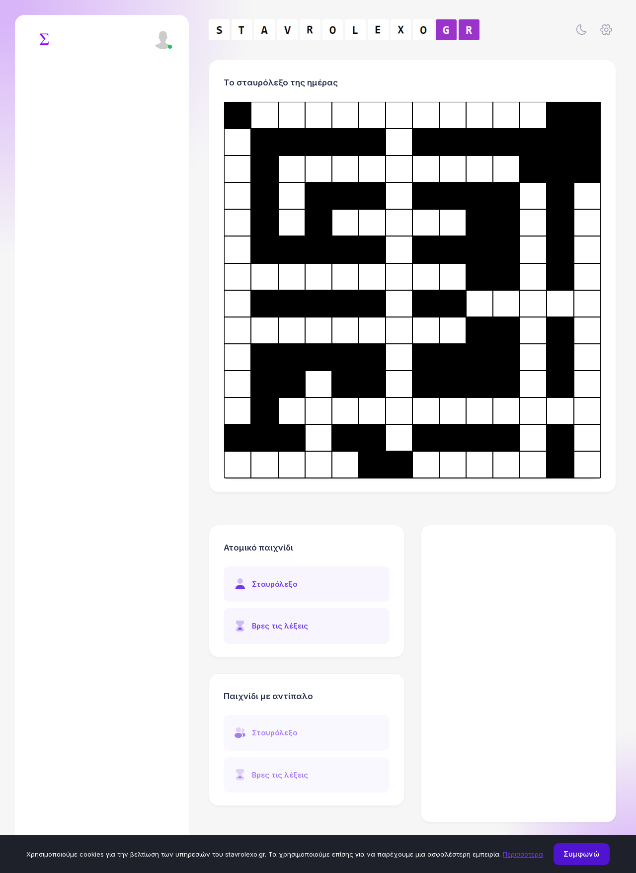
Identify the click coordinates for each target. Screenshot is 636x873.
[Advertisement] (518, 600)
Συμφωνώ (581, 854)
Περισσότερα (523, 854)
